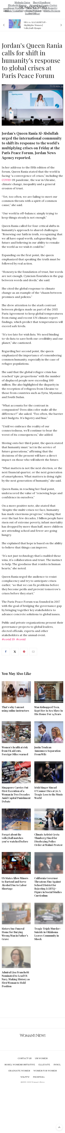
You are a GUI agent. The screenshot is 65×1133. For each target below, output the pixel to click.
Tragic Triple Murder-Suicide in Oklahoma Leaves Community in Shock (47, 934)
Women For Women (45, 1070)
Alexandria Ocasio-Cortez (43, 5)
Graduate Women (19, 1070)
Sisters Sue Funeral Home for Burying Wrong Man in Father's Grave (15, 934)
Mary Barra (33, 8)
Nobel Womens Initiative (20, 1064)
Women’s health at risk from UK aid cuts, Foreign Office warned (15, 751)
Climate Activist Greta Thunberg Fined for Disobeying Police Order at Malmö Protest (48, 840)
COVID (6, 180)
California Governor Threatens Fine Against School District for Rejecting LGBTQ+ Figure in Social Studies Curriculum (48, 887)
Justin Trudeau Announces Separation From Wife (47, 751)
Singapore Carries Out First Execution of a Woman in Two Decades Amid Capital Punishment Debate (16, 794)
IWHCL (57, 1064)
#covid (20, 639)
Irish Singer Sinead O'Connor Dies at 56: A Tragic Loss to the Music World (48, 793)
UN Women (41, 1058)
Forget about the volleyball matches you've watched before (15, 838)
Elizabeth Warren (17, 5)
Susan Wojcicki (16, 8)
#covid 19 (8, 639)
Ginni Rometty (49, 8)
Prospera (39, 1077)
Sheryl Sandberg (41, 2)
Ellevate (44, 1064)
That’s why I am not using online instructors (15, 709)
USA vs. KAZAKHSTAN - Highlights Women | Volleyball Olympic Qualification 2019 (35, 25)
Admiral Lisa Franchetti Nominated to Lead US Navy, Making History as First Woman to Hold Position (16, 979)
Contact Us (25, 1058)
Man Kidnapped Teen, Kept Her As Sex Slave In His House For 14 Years (48, 711)
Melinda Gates (22, 2)
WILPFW (24, 1077)
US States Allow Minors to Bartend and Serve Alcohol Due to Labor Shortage (15, 883)
